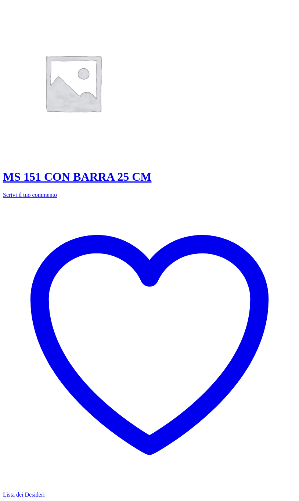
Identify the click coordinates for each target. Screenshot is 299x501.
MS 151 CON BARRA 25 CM (77, 176)
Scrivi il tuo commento (30, 195)
